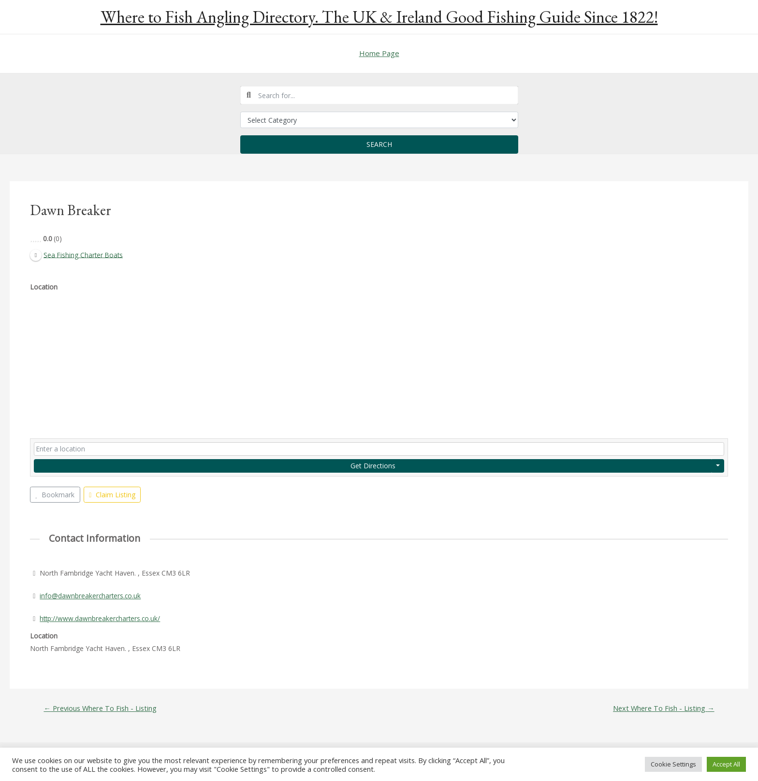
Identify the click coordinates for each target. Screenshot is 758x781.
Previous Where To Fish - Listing (101, 708)
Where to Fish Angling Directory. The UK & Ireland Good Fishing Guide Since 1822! (379, 17)
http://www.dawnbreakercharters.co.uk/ (101, 618)
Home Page (379, 53)
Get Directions (372, 465)
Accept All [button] (726, 764)
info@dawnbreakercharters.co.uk (91, 595)
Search (379, 144)
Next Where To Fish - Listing (662, 708)
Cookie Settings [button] (673, 764)
